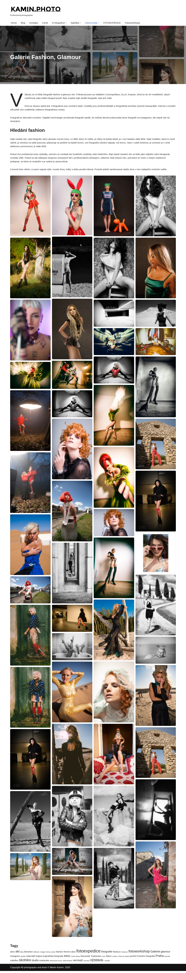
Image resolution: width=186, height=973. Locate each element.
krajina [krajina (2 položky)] (39, 958)
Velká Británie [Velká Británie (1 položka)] (67, 963)
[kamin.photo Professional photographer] (35, 11)
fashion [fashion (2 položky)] (59, 953)
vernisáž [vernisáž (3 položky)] (78, 962)
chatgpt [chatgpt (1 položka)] (42, 954)
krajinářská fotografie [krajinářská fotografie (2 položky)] (53, 958)
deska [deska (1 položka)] (53, 954)
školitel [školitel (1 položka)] (107, 963)
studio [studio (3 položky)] (35, 962)
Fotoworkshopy (136, 23)
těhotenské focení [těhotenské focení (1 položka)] (56, 963)
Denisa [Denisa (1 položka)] (48, 954)
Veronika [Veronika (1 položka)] (86, 963)
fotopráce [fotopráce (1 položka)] (124, 954)
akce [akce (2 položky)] (12, 953)
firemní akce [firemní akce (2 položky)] (70, 953)
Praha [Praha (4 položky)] (160, 957)
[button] (67, 22)
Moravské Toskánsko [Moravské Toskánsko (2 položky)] (91, 958)
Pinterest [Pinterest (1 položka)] (121, 958)
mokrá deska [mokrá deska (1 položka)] (75, 958)
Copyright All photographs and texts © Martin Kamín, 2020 (40, 969)
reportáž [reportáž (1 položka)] (167, 958)
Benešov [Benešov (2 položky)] (28, 953)
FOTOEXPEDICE (115, 23)
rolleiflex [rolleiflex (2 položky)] (14, 962)
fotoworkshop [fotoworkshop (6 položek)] (139, 953)
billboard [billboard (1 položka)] (36, 954)
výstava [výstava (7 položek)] (96, 962)
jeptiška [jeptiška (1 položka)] (23, 958)
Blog (23, 23)
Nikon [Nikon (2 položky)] (109, 958)
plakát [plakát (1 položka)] (127, 958)
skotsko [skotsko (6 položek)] (25, 962)
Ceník (46, 23)
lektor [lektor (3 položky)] (67, 957)
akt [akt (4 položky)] (18, 953)
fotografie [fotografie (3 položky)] (106, 953)
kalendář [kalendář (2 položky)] (31, 958)
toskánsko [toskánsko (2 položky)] (44, 962)
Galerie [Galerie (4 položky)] (155, 953)
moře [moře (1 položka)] (103, 958)
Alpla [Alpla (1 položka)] (22, 954)
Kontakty (34, 23)
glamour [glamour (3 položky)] (165, 953)
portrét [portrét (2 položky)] (133, 958)
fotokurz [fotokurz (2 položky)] (117, 953)
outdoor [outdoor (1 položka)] (114, 958)
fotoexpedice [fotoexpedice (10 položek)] (88, 953)
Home (14, 23)
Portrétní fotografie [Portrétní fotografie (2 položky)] (146, 958)
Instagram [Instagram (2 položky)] (15, 958)
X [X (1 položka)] (103, 963)
